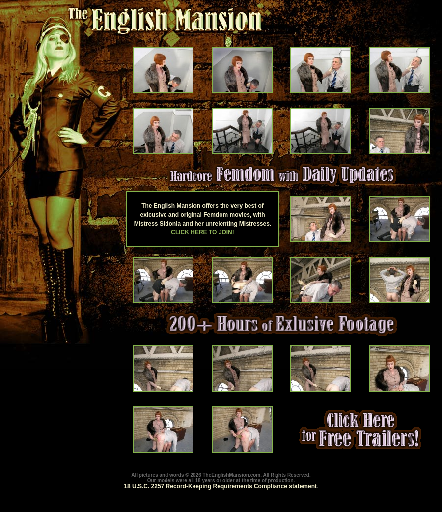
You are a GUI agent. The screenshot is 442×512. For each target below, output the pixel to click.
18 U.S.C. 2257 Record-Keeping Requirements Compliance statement (220, 486)
